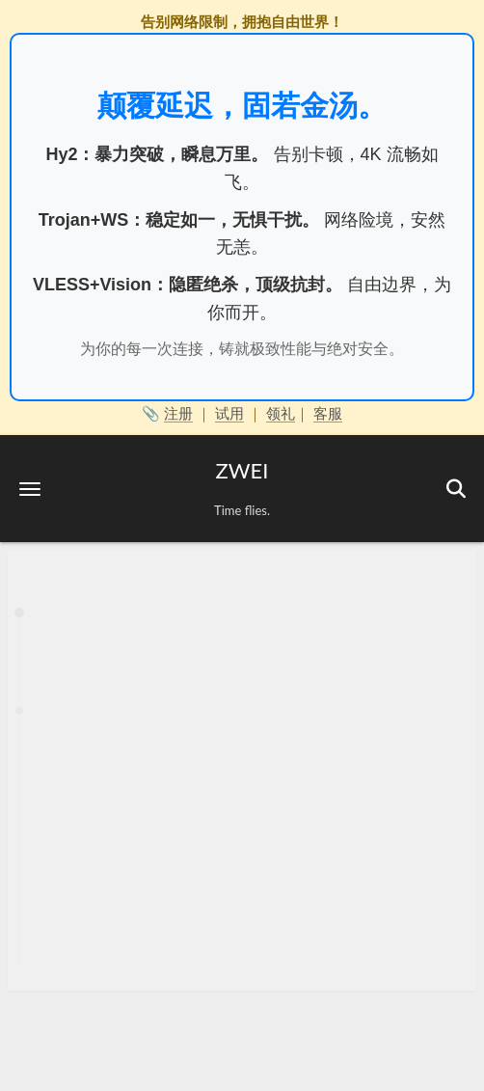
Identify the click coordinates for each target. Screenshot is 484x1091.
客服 (327, 413)
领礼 (280, 413)
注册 (178, 413)
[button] (30, 488)
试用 (229, 413)
